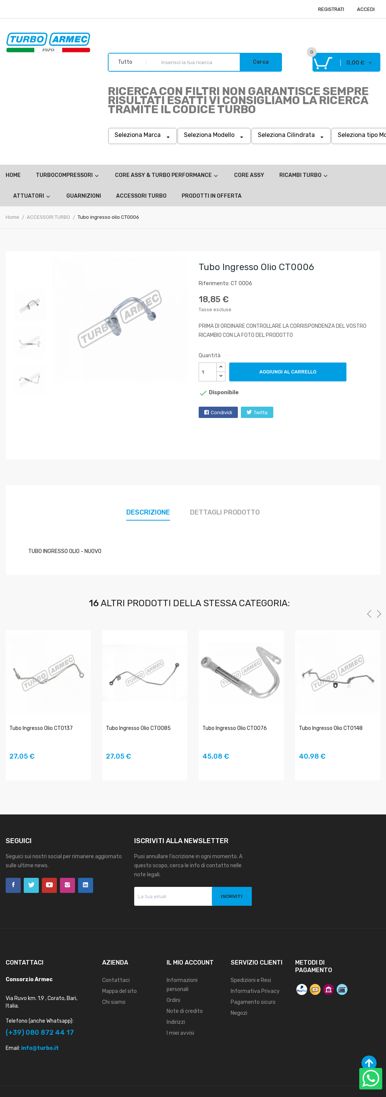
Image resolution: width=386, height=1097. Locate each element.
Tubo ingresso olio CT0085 (138, 728)
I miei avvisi (180, 1033)
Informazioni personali (182, 985)
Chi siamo (114, 1002)
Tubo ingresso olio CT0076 (234, 728)
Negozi (239, 1013)
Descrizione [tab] (148, 512)
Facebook (13, 885)
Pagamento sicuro (253, 1002)
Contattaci (116, 980)
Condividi (221, 412)
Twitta (261, 412)
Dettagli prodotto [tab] (225, 512)
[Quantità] (208, 372)
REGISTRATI (331, 9)
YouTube (49, 885)
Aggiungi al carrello (287, 372)
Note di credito (185, 1011)
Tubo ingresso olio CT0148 (331, 728)
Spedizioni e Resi (251, 980)
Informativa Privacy (255, 991)
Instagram (67, 885)
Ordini (173, 1000)
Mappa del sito (119, 991)
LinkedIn (85, 885)
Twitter (31, 885)
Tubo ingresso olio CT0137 (41, 728)
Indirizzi (176, 1022)
